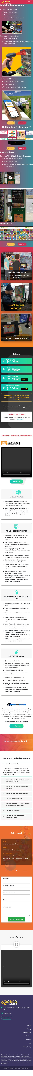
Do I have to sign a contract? (14, 799)
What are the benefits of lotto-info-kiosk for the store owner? (17, 781)
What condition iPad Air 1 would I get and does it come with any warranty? (17, 804)
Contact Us (6, 1018)
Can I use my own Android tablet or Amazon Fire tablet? (16, 816)
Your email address (8, 885)
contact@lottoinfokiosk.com (11, 844)
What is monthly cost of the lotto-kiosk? (17, 793)
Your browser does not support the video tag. (16, 462)
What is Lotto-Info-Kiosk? (13, 764)
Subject (5, 900)
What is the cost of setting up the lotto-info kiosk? (17, 787)
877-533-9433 (6, 850)
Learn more (20, 419)
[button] (3, 297)
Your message (7, 907)
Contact (28, 1039)
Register (22, 123)
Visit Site (16, 481)
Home (29, 1025)
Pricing (11, 123)
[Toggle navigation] (29, 2)
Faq (30, 1043)
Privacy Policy (27, 1047)
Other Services (27, 1032)
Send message (16, 919)
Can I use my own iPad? (12, 810)
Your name (6, 878)
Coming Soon (16, 726)
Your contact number (9, 893)
